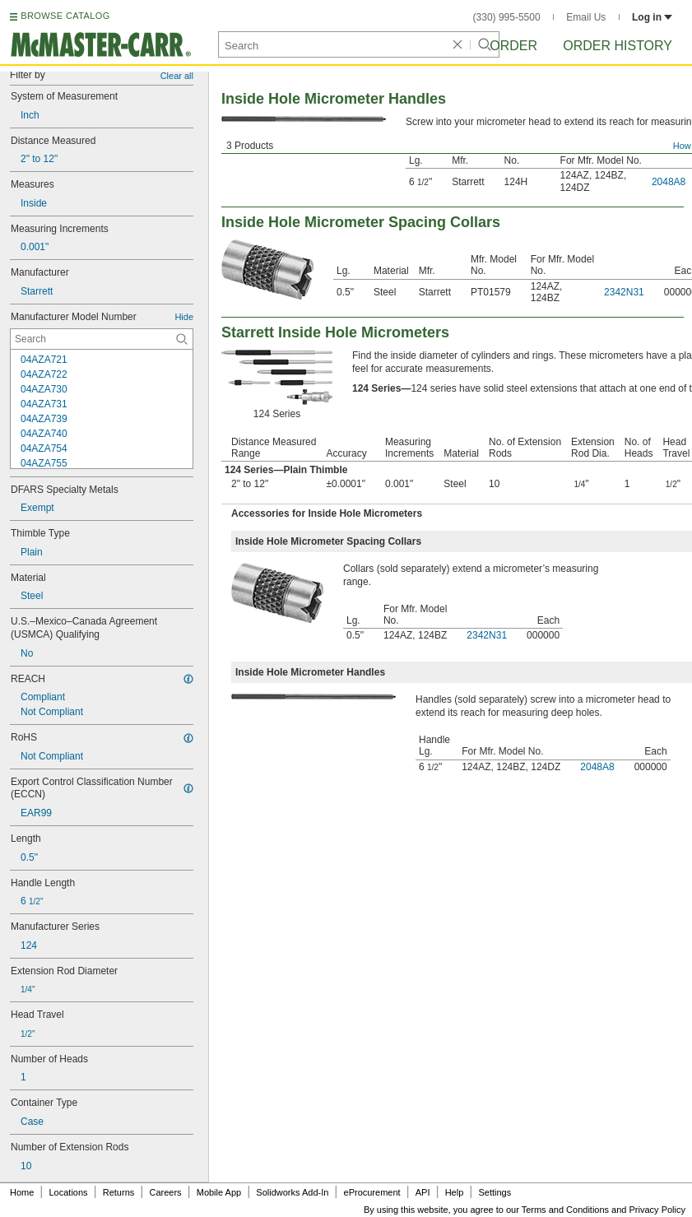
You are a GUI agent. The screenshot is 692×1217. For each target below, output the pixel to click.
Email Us (586, 17)
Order (513, 46)
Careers (165, 1192)
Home (22, 1192)
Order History (617, 46)
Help (454, 1192)
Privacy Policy (657, 1210)
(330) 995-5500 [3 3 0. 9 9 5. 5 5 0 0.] (507, 17)
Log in (652, 17)
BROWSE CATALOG (65, 16)
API (423, 1192)
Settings (494, 1192)
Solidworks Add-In (292, 1192)
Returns (119, 1192)
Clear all (176, 76)
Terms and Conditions (565, 1210)
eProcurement (372, 1192)
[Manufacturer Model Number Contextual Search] (101, 339)
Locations (68, 1192)
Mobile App (219, 1192)
